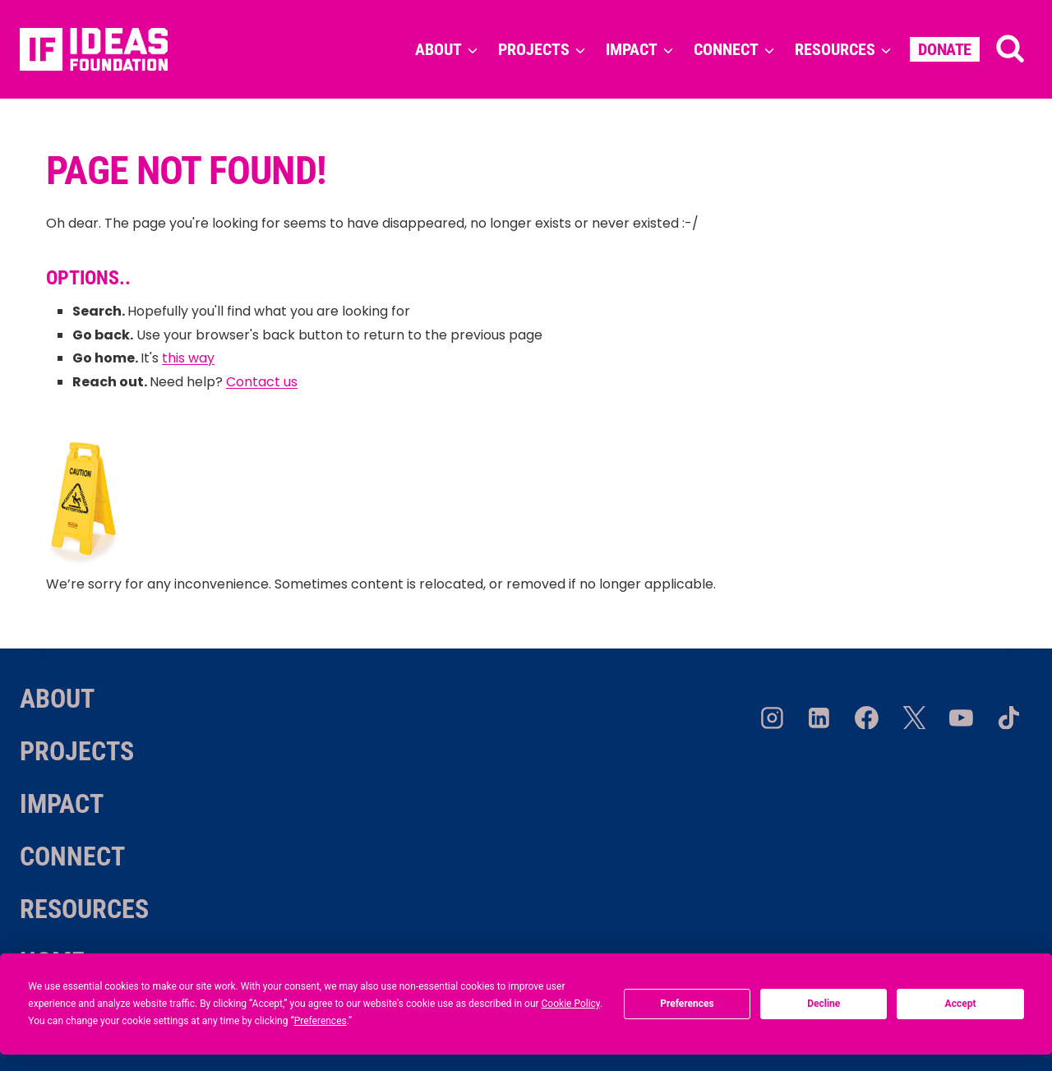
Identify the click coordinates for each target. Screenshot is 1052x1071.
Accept (960, 1003)
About (57, 698)
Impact (62, 803)
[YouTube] (961, 717)
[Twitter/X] (914, 717)
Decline (823, 1003)
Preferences (687, 1003)
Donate (944, 49)
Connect (72, 856)
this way (188, 358)
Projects (77, 751)
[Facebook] (867, 717)
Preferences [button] (320, 1021)
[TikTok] (1008, 717)
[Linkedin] (819, 717)
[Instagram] (772, 717)
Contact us (262, 381)
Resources (84, 909)
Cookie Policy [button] (571, 1003)
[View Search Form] (1010, 49)
